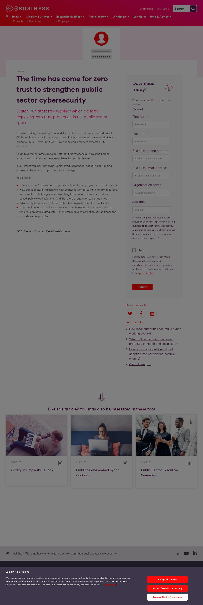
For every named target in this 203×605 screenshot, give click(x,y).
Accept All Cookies (167, 580)
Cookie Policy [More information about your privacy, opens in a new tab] (109, 585)
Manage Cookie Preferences (167, 597)
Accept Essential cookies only (167, 588)
